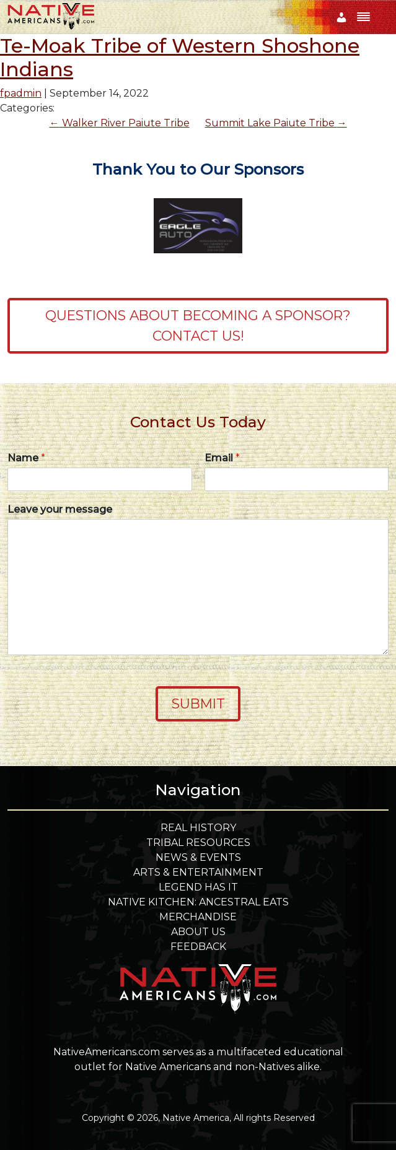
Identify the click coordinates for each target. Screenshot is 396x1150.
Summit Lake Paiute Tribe (276, 123)
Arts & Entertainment (198, 872)
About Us (198, 932)
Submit (198, 703)
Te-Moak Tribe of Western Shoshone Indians (179, 57)
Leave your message (59, 509)
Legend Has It (198, 887)
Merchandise (198, 917)
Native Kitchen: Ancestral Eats (198, 902)
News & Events (198, 857)
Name (26, 458)
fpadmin (21, 93)
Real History (198, 828)
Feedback (198, 946)
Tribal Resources (198, 842)
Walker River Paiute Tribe (120, 123)
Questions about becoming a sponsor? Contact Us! (198, 325)
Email (222, 458)
